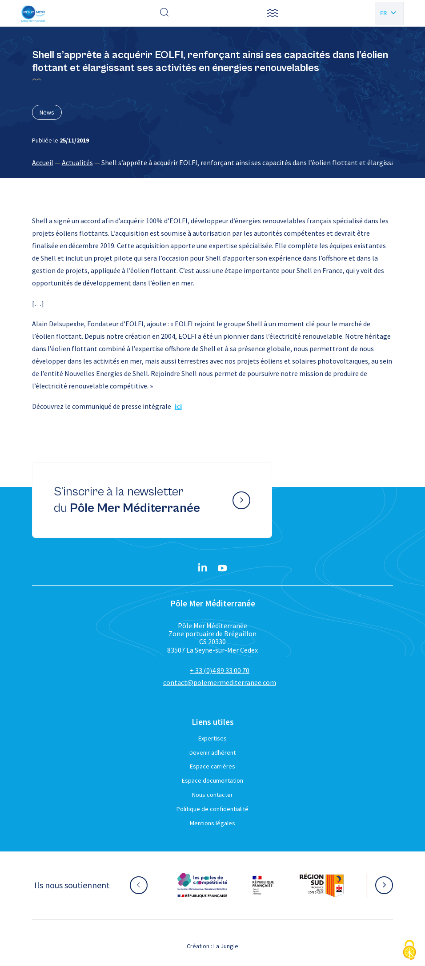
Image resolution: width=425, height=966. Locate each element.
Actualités (77, 162)
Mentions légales (212, 823)
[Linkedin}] (202, 568)
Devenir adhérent (212, 752)
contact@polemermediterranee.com (219, 682)
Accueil (42, 162)
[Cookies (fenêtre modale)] (409, 950)
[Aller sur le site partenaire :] (202, 885)
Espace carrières (212, 766)
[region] (212, 162)
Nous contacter (212, 795)
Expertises (212, 738)
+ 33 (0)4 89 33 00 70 (219, 670)
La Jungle (225, 946)
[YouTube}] (222, 568)
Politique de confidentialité (212, 809)
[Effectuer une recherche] (164, 13)
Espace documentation (212, 780)
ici (178, 406)
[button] (272, 13)
